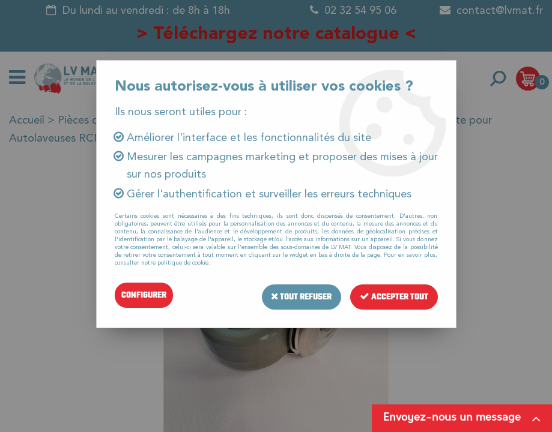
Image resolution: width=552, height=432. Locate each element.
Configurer (143, 295)
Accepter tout (394, 295)
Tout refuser (301, 295)
